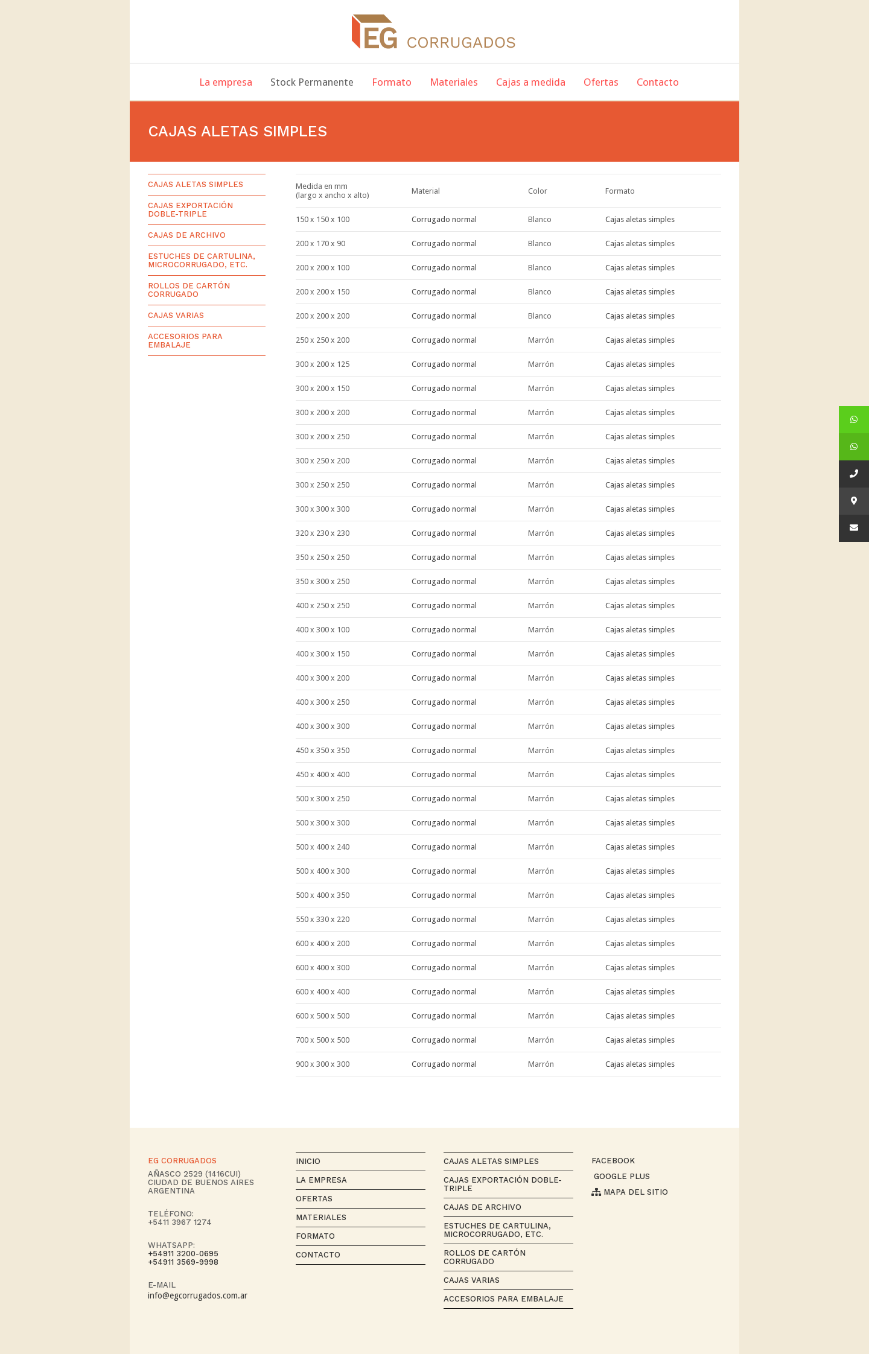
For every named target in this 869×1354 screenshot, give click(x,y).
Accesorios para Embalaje (185, 340)
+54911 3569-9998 (183, 1262)
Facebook (613, 1160)
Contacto (318, 1254)
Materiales (321, 1217)
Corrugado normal (444, 219)
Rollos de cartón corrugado (189, 290)
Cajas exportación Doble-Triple (190, 209)
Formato (315, 1236)
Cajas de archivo (187, 235)
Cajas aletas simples (640, 219)
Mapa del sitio (629, 1192)
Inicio (308, 1161)
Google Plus (620, 1176)
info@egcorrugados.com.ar (197, 1295)
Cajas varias (176, 315)
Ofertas (314, 1198)
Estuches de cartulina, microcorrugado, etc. (201, 260)
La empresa (321, 1179)
